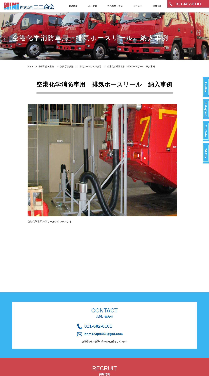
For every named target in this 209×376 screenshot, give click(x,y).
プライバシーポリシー (72, 356)
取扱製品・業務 (115, 6)
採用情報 (157, 6)
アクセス (137, 6)
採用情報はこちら (104, 318)
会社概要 (92, 6)
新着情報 (73, 6)
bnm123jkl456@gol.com (107, 267)
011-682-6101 (106, 257)
